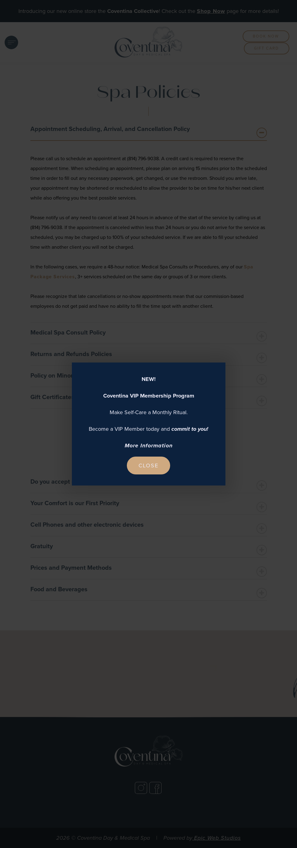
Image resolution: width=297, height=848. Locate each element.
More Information (149, 446)
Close (148, 466)
